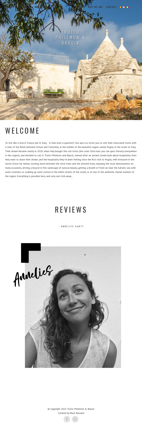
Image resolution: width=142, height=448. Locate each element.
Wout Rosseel (77, 413)
